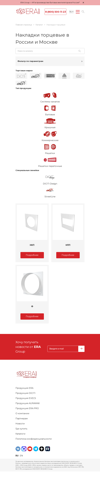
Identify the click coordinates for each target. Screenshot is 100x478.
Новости (20, 423)
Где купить (21, 428)
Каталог (39, 25)
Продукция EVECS (25, 398)
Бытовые (50, 109)
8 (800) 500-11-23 (55, 11)
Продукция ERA (24, 388)
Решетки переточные (50, 161)
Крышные (50, 122)
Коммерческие (50, 135)
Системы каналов (50, 96)
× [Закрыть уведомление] (83, 2)
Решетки (50, 148)
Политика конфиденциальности (33, 439)
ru (16, 455)
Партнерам (21, 418)
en (21, 455)
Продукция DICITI (25, 393)
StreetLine (50, 191)
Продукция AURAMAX (27, 403)
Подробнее (32, 255)
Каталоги (20, 434)
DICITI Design (50, 178)
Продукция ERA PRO (27, 408)
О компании (22, 413)
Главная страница (23, 25)
